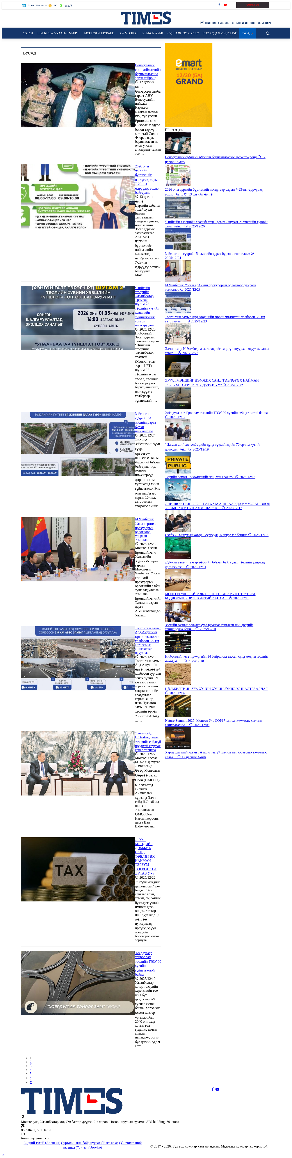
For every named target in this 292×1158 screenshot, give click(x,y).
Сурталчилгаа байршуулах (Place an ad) (90, 1143)
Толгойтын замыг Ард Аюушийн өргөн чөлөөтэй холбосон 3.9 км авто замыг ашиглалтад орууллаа (148, 640)
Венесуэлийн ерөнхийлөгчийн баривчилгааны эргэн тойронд (148, 71)
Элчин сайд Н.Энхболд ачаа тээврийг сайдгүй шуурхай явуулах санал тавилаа (148, 741)
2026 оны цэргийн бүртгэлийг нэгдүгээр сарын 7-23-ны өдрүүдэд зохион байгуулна (147, 179)
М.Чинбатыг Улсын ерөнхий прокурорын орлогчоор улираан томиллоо (146, 529)
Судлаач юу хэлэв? (182, 33)
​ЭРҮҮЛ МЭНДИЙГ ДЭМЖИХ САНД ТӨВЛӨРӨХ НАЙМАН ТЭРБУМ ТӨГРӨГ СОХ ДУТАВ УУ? (146, 856)
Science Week (152, 33)
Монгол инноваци (99, 33)
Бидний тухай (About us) (42, 1143)
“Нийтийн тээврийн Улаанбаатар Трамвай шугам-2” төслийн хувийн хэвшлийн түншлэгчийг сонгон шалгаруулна (147, 306)
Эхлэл (28, 33)
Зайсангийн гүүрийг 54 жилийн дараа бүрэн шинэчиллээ (145, 422)
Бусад (248, 33)
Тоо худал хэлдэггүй (220, 33)
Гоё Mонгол (128, 33)
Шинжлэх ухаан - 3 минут (58, 33)
